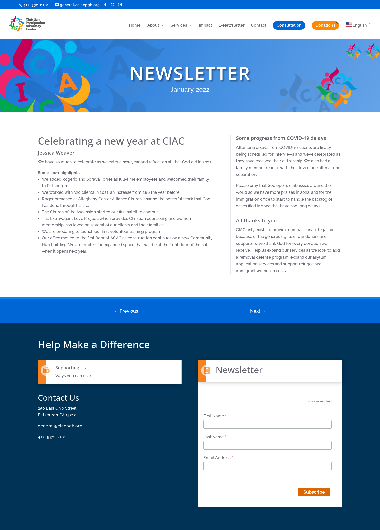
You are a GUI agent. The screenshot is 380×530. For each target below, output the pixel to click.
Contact (258, 26)
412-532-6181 (36, 5)
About (153, 26)
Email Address (218, 458)
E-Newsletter (232, 26)
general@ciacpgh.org (60, 426)
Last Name (215, 437)
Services (179, 26)
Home (135, 26)
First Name (215, 416)
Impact (205, 26)
